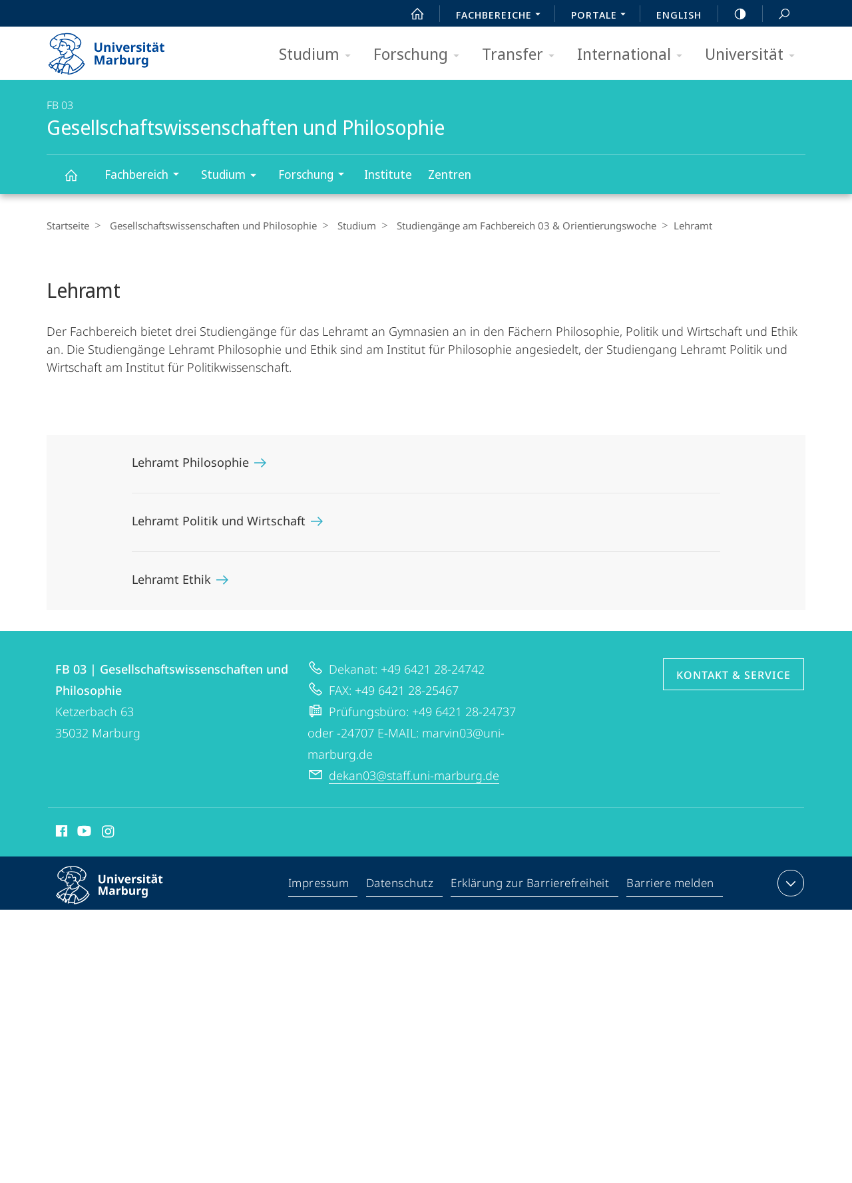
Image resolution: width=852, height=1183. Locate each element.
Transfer (522, 55)
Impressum (319, 886)
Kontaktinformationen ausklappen (789, 883)
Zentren (449, 174)
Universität (754, 55)
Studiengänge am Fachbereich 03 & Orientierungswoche (516, 225)
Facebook (60, 833)
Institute (388, 174)
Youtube (83, 833)
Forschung (420, 55)
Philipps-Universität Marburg (121, 895)
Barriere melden (670, 886)
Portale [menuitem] (602, 16)
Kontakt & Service (733, 675)
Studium (319, 55)
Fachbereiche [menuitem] (502, 16)
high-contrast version (732, 14)
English (679, 14)
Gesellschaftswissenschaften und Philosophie (79, 181)
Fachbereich (146, 176)
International (634, 55)
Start (410, 14)
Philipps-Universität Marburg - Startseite (118, 49)
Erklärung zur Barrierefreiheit (530, 886)
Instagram (109, 833)
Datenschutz (400, 886)
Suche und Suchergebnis (777, 14)
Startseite (68, 225)
